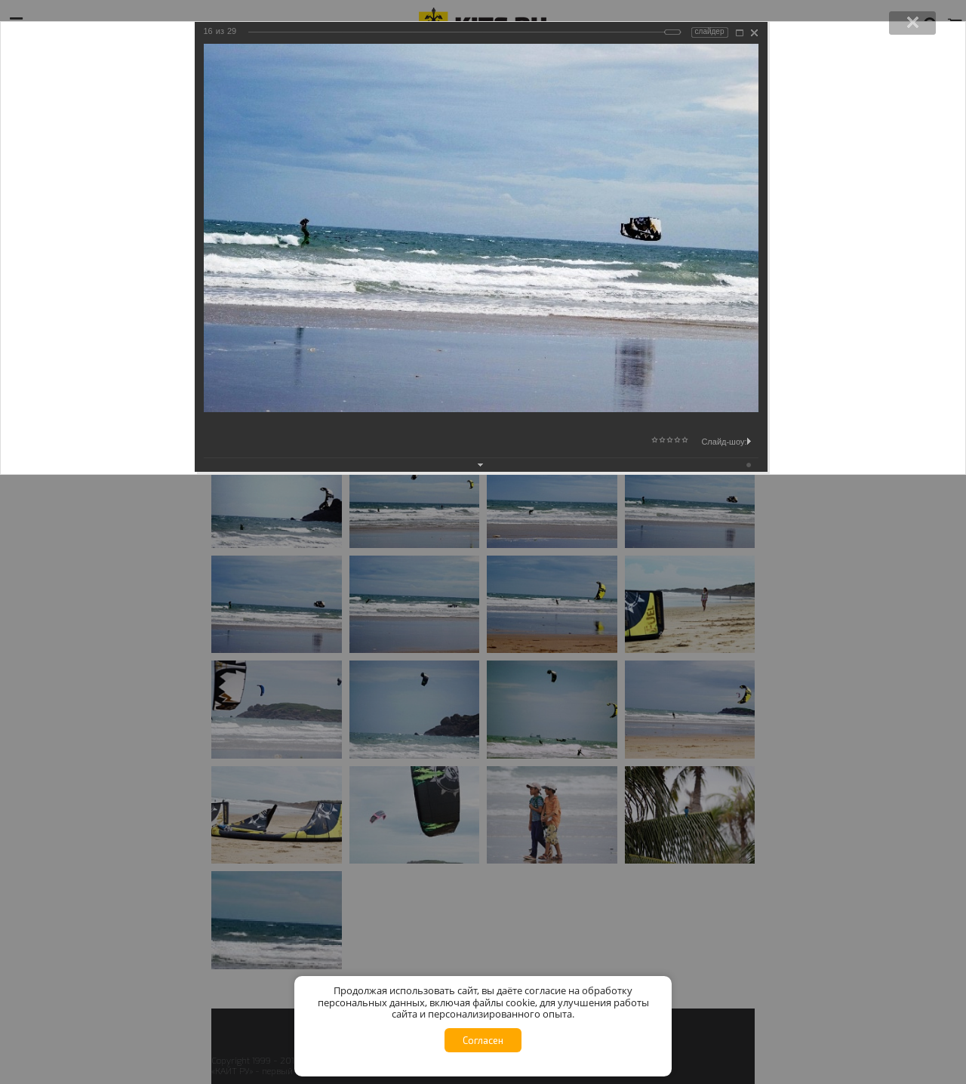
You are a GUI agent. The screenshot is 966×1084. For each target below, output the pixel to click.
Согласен (483, 1040)
